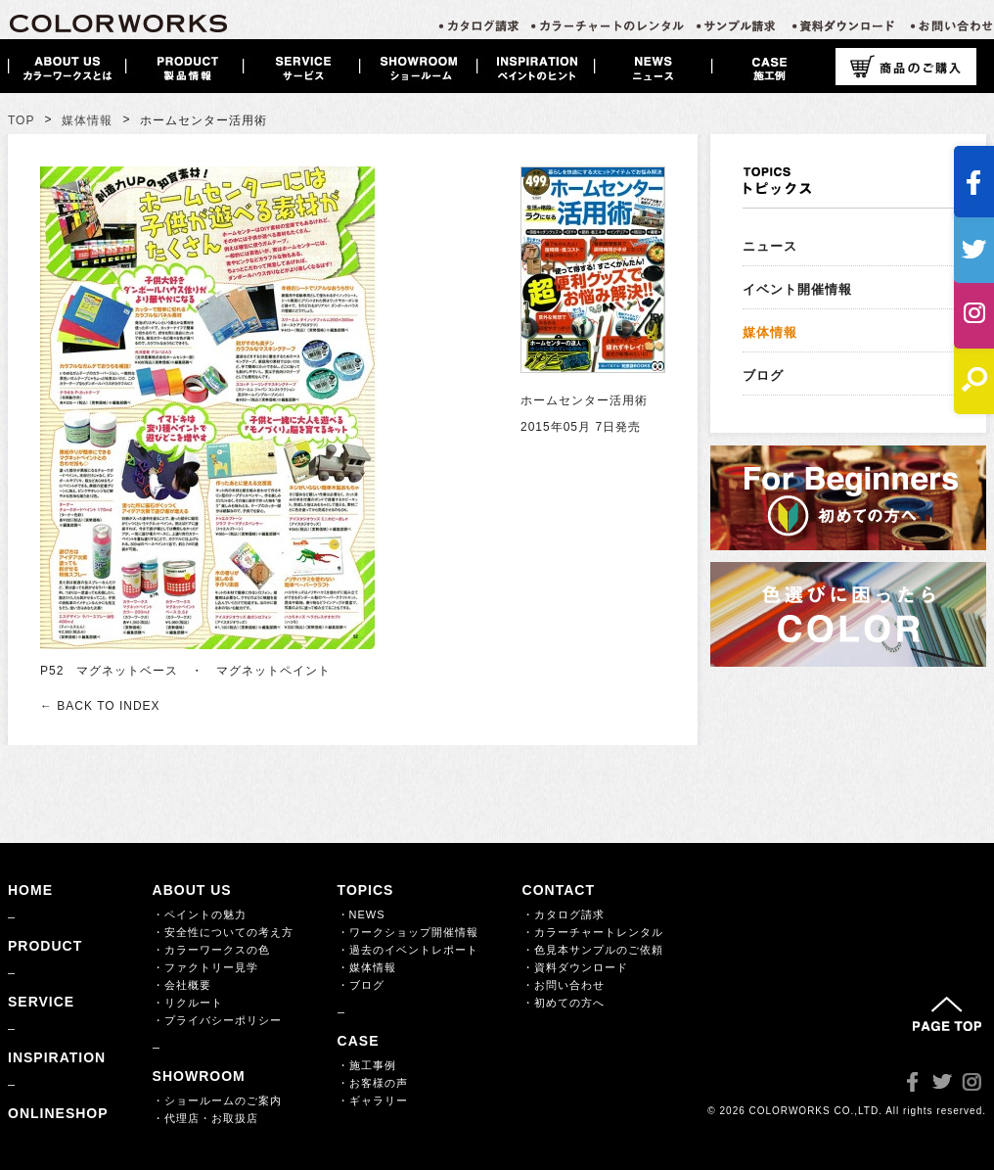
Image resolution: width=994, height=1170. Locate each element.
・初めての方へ (563, 1002)
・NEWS (361, 914)
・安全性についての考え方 (223, 932)
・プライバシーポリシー (217, 1020)
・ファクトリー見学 (205, 967)
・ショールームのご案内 (217, 1100)
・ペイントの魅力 (200, 914)
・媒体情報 (367, 967)
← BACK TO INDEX (100, 706)
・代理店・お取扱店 (205, 1118)
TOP (21, 120)
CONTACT (558, 890)
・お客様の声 (373, 1083)
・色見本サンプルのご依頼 (592, 950)
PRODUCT (45, 946)
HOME (30, 890)
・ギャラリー (373, 1100)
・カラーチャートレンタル (592, 932)
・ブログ (361, 985)
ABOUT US (192, 890)
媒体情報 (87, 120)
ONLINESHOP (58, 1113)
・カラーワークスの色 (211, 950)
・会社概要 (182, 985)
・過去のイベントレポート (408, 950)
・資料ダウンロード (575, 967)
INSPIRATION (57, 1057)
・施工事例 (367, 1065)
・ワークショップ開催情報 (408, 932)
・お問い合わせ (563, 985)
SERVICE (41, 1001)
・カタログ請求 (563, 914)
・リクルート (188, 1002)
